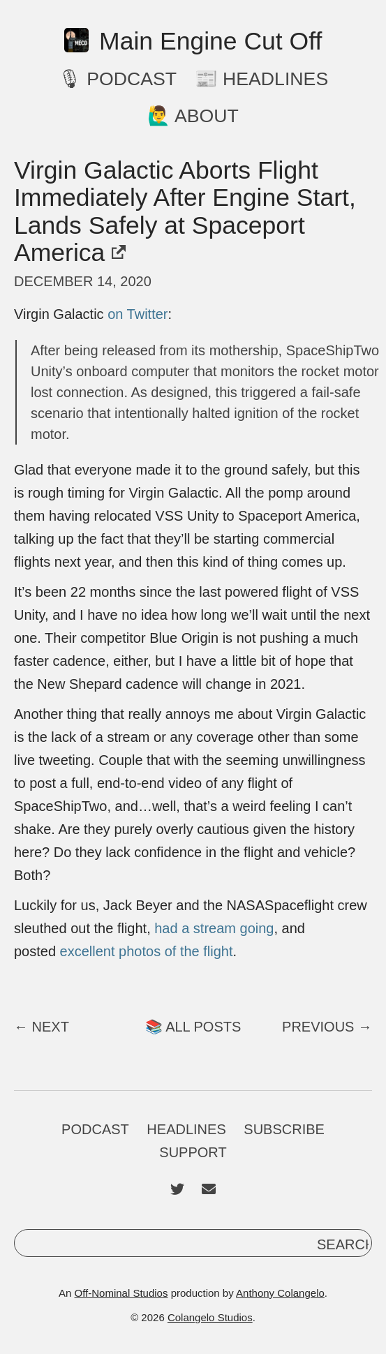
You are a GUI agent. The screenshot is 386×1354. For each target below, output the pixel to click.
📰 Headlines (262, 78)
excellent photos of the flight (146, 951)
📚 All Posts (193, 1026)
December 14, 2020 (82, 281)
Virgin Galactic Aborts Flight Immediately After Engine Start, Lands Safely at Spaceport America (185, 211)
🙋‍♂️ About (193, 115)
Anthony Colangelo (280, 1293)
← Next (41, 1026)
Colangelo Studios (210, 1317)
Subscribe (284, 1129)
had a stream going (214, 928)
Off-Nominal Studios (121, 1293)
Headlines (186, 1129)
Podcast (95, 1129)
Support (192, 1152)
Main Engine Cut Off (193, 41)
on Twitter (137, 314)
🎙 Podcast (117, 78)
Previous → (327, 1026)
